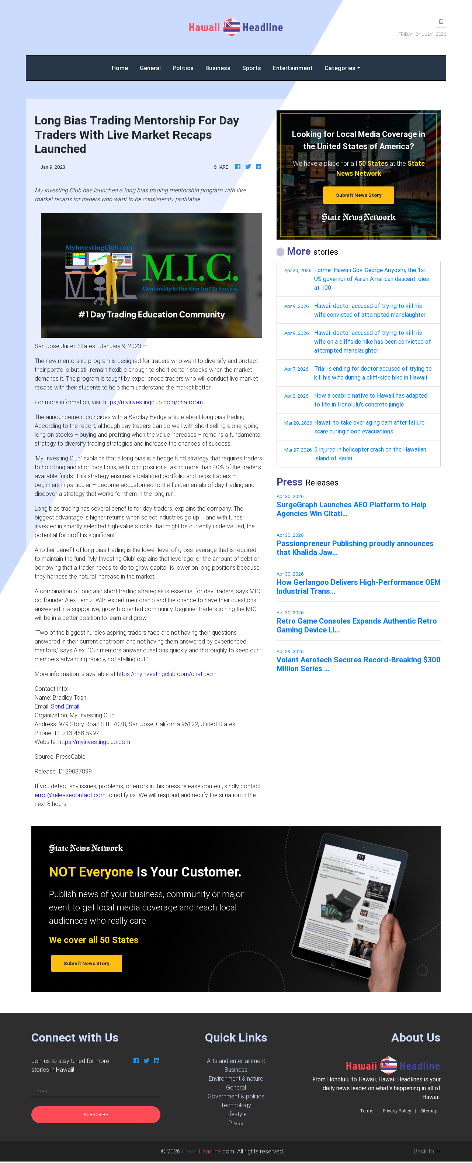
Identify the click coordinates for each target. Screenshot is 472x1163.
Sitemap (429, 1111)
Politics (183, 68)
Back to (427, 1151)
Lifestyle (236, 1114)
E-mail (39, 1091)
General (150, 68)
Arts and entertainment (236, 1060)
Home (123, 67)
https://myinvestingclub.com (94, 741)
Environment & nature (236, 1078)
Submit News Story (359, 195)
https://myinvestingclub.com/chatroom (153, 402)
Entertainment (293, 68)
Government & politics (236, 1096)
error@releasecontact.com (70, 795)
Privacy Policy (397, 1111)
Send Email (65, 706)
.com (208, 1151)
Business (217, 68)
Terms (367, 1111)
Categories (339, 68)
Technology (236, 1105)
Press (236, 1122)
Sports (251, 68)
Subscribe (96, 1114)
